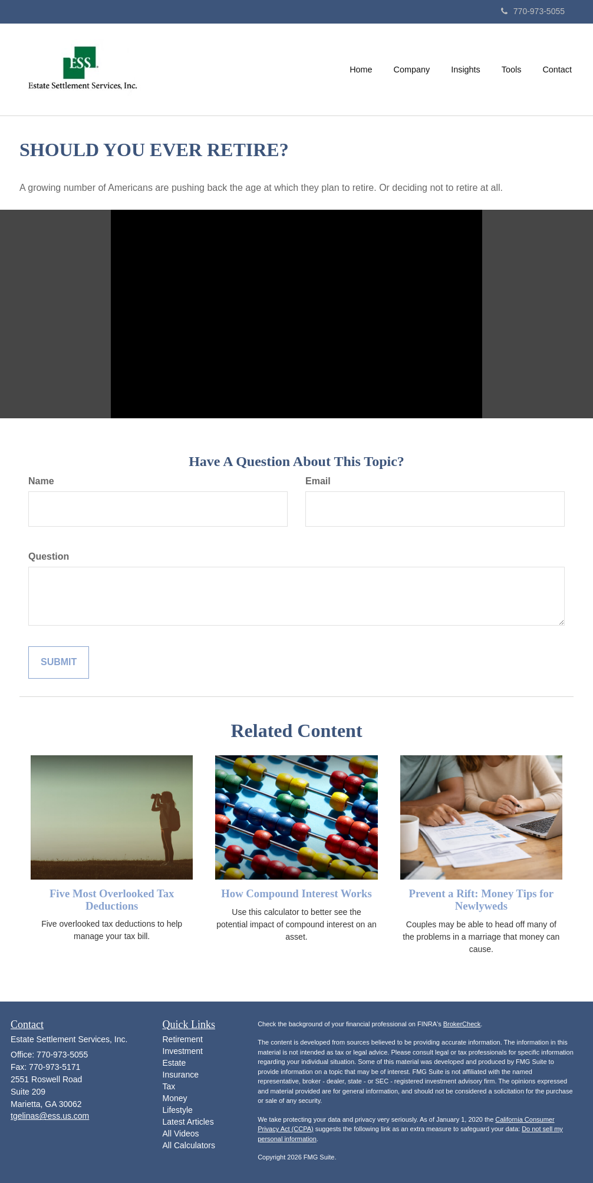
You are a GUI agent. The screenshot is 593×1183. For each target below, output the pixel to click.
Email (318, 481)
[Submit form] (58, 662)
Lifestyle (178, 1110)
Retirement (183, 1039)
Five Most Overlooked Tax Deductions (112, 899)
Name (41, 481)
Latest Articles (188, 1121)
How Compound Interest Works (296, 893)
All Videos (181, 1133)
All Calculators (189, 1145)
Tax (169, 1086)
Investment (183, 1051)
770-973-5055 (533, 11)
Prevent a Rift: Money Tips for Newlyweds (481, 899)
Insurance (181, 1074)
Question (48, 556)
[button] (412, 69)
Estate (174, 1063)
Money (175, 1098)
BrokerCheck (462, 1023)
